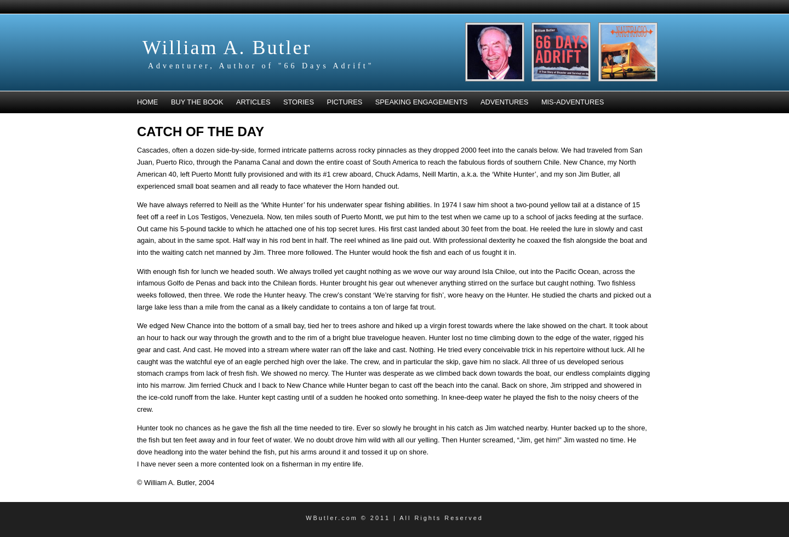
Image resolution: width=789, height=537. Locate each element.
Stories (298, 102)
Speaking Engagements (421, 102)
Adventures (504, 102)
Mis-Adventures (572, 102)
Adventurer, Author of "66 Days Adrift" (261, 66)
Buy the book (197, 102)
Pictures (345, 102)
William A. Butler (227, 48)
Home (147, 102)
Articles (253, 102)
